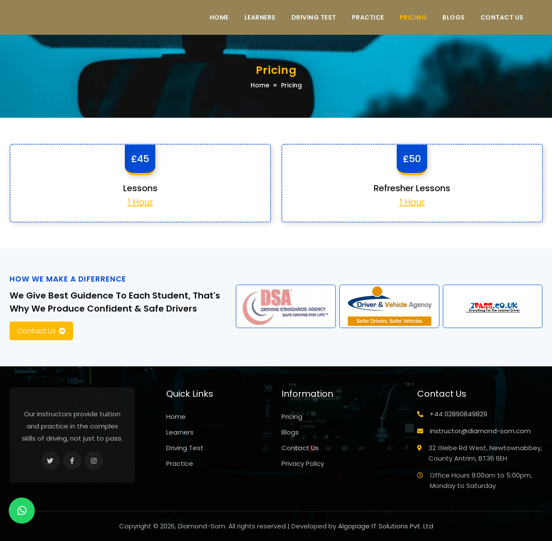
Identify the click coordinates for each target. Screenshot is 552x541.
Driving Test (313, 17)
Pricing (413, 17)
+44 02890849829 (458, 413)
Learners (260, 17)
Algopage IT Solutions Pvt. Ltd (385, 526)
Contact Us (502, 17)
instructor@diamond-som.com (480, 430)
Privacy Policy (302, 463)
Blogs (453, 17)
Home (219, 17)
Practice (368, 17)
